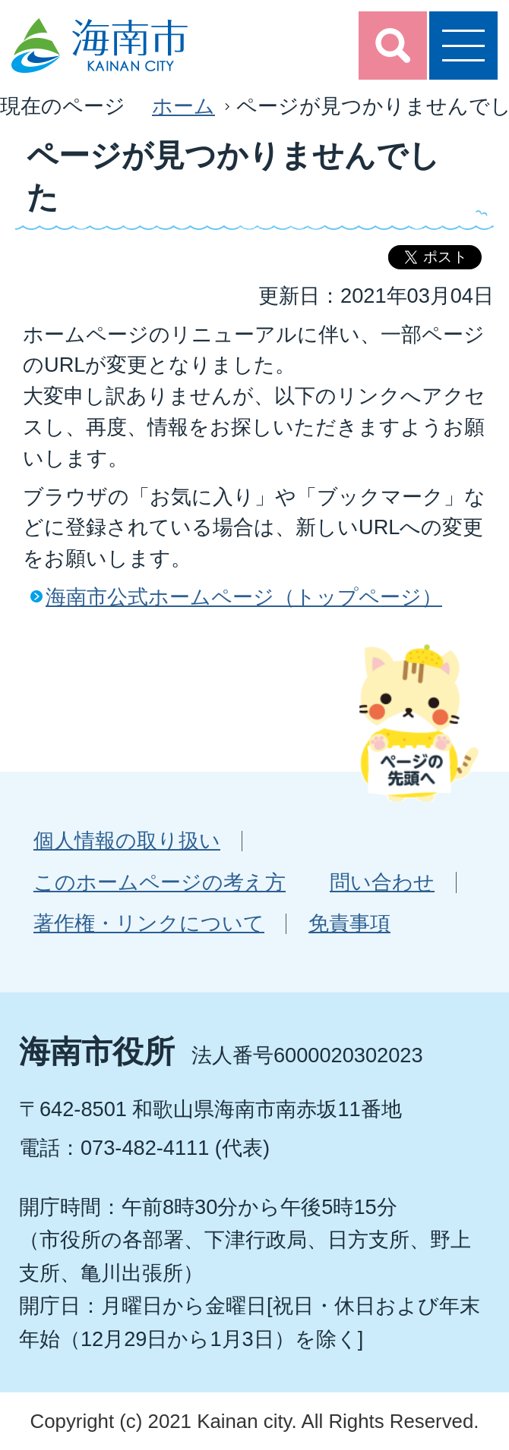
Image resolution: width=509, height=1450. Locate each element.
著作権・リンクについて (148, 923)
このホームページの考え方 (159, 882)
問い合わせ (382, 882)
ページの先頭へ (418, 722)
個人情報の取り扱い (126, 840)
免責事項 (349, 923)
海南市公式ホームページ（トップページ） (244, 597)
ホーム (183, 106)
